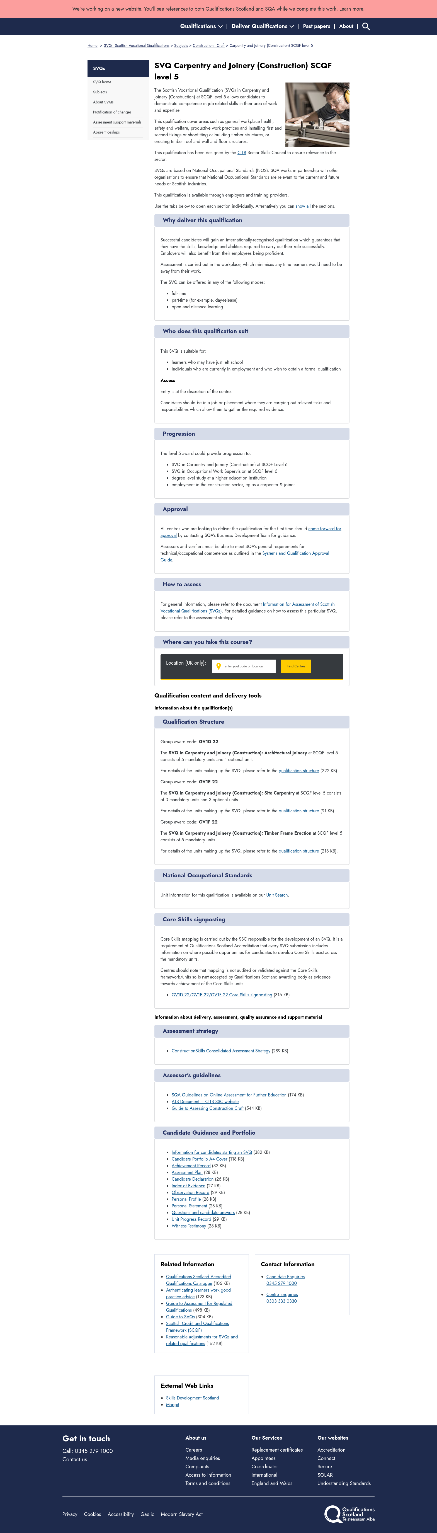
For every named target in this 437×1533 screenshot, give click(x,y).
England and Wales (271, 1483)
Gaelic (147, 1514)
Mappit (172, 1404)
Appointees (263, 1458)
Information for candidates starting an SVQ (212, 1152)
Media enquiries (203, 1458)
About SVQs (103, 102)
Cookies (92, 1514)
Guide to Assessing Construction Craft (208, 1108)
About (346, 26)
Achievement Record (191, 1166)
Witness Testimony (189, 1226)
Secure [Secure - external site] (324, 1466)
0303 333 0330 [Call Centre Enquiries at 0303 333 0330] (281, 1301)
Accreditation (331, 1450)
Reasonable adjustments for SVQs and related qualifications (202, 1340)
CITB (241, 152)
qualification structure (299, 770)
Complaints (197, 1466)
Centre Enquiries (282, 1294)
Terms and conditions (208, 1483)
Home (93, 45)
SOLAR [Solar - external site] (325, 1475)
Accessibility (121, 1514)
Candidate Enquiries (285, 1276)
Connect (326, 1458)
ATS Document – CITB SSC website (205, 1101)
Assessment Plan (187, 1172)
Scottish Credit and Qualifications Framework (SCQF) (197, 1326)
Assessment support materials (117, 122)
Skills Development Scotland (192, 1398)
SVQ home (102, 82)
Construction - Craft (209, 45)
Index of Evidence (188, 1186)
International (264, 1475)
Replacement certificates (277, 1450)
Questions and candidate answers (203, 1212)
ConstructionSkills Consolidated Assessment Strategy (221, 1051)
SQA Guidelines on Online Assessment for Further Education (229, 1095)
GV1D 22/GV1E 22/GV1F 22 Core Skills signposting (222, 995)
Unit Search (277, 895)
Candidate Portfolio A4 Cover (199, 1159)
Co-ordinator (264, 1466)
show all (303, 206)
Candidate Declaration (193, 1179)
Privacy (69, 1514)
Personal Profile (186, 1199)
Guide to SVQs (180, 1317)
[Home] (87, 26)
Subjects (181, 45)
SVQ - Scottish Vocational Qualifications (136, 45)
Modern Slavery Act (181, 1514)
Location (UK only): (186, 663)
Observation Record (190, 1192)
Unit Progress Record (191, 1219)
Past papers (316, 26)
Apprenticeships (106, 132)
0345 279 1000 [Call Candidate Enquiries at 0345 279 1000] (281, 1283)
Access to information (208, 1475)
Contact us (74, 1459)
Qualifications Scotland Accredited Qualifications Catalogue (198, 1280)
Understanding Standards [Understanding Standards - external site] (344, 1483)
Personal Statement (189, 1206)
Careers (194, 1450)
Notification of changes (112, 112)
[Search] (366, 26)
